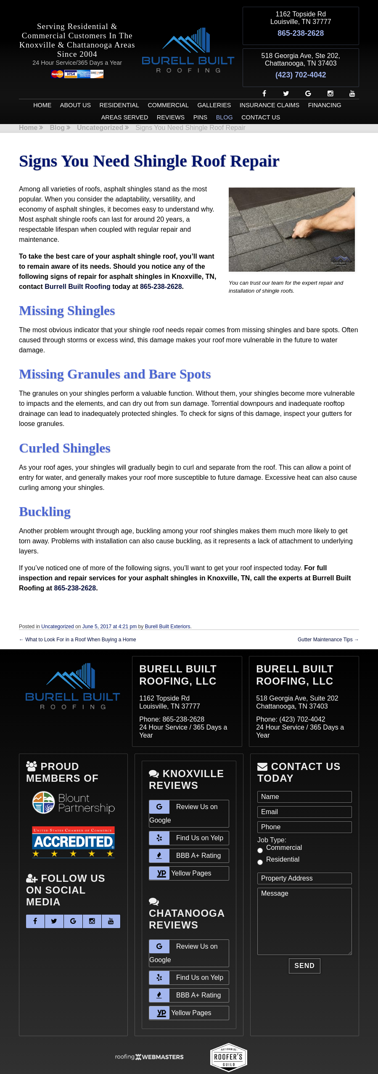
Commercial (168, 85)
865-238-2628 (301, 29)
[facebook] (261, 74)
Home (42, 85)
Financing (324, 85)
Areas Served (124, 98)
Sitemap (127, 1062)
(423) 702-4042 (300, 60)
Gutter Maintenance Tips (328, 620)
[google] (305, 74)
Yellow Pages (180, 853)
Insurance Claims (269, 85)
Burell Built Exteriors (167, 607)
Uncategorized (100, 108)
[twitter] (283, 74)
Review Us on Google (183, 792)
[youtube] (349, 74)
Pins (200, 98)
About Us (75, 85)
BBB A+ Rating (185, 836)
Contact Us (260, 98)
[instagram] (327, 74)
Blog (224, 98)
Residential (119, 85)
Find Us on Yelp (186, 818)
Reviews (171, 98)
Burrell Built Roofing (77, 267)
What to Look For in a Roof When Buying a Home (77, 620)
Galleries (214, 85)
